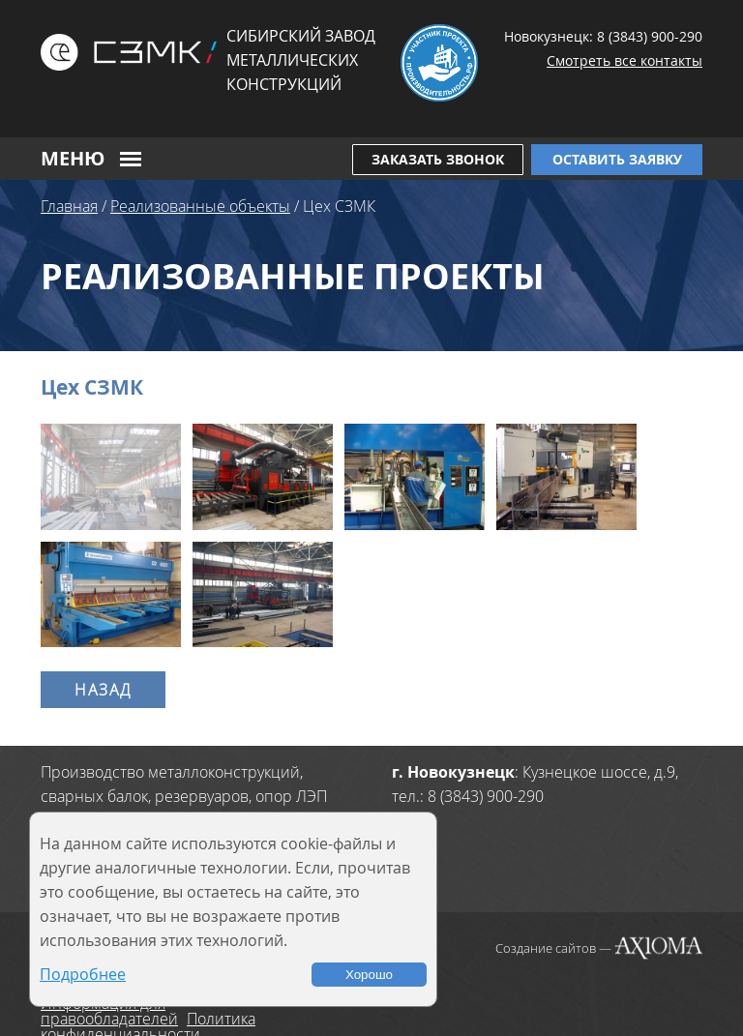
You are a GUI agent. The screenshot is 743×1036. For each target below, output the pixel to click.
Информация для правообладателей (109, 1010)
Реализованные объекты (200, 206)
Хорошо (369, 974)
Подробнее (83, 974)
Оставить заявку (617, 159)
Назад (103, 689)
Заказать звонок (438, 159)
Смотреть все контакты (624, 60)
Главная (69, 206)
